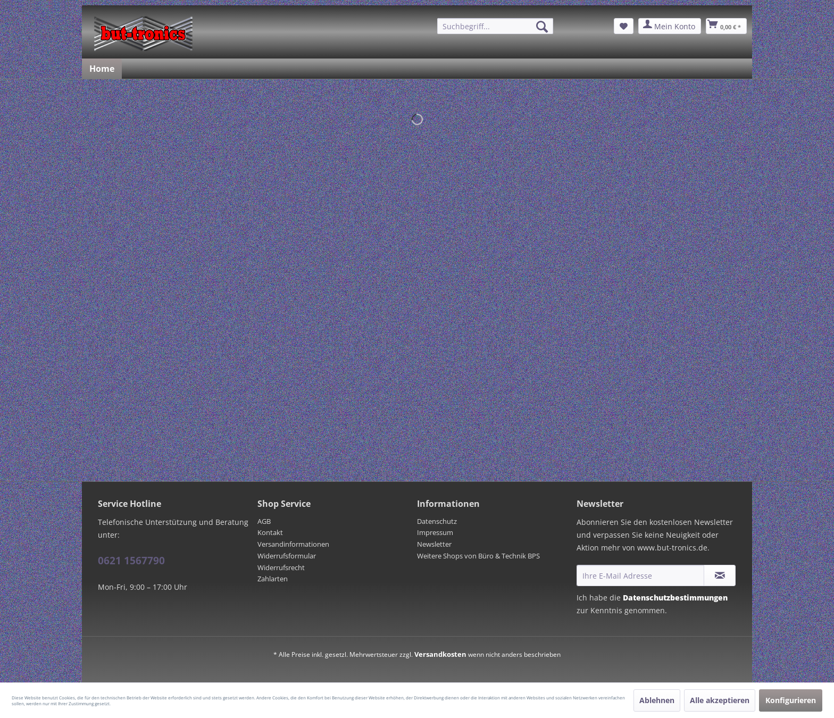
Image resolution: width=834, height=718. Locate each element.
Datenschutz (437, 521)
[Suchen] (542, 26)
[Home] (102, 69)
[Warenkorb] (726, 26)
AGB (264, 521)
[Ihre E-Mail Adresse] (640, 575)
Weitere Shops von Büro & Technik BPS (478, 556)
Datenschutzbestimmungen (675, 597)
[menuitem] (495, 26)
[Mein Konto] (669, 26)
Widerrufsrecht (281, 567)
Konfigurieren (790, 700)
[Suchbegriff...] (495, 26)
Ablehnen (656, 700)
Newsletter (434, 544)
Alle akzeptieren (719, 700)
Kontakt (270, 532)
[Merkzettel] (623, 26)
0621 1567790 (131, 560)
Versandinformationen (293, 544)
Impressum (435, 532)
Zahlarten (272, 578)
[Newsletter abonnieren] (720, 575)
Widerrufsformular (286, 556)
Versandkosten (440, 654)
